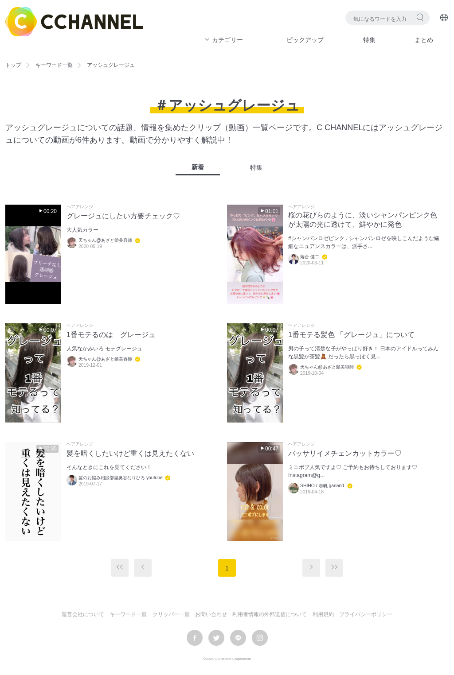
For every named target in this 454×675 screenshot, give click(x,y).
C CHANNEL (74, 21)
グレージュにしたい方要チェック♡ (123, 216)
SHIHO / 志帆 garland (322, 485)
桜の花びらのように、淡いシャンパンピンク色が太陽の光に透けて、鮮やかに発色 (362, 219)
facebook (195, 638)
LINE (238, 638)
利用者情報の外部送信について (269, 614)
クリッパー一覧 (171, 614)
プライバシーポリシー (365, 614)
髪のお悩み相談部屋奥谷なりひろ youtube (121, 477)
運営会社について (83, 614)
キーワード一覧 (54, 65)
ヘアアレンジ (80, 207)
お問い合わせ (211, 614)
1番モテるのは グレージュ (111, 334)
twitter (216, 638)
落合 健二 (309, 256)
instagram (260, 638)
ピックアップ (305, 39)
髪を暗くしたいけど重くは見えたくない (130, 453)
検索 (420, 17)
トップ (13, 65)
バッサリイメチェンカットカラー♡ (345, 453)
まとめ (424, 39)
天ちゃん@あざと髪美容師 (105, 240)
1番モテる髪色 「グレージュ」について (351, 334)
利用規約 (323, 614)
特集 (369, 39)
